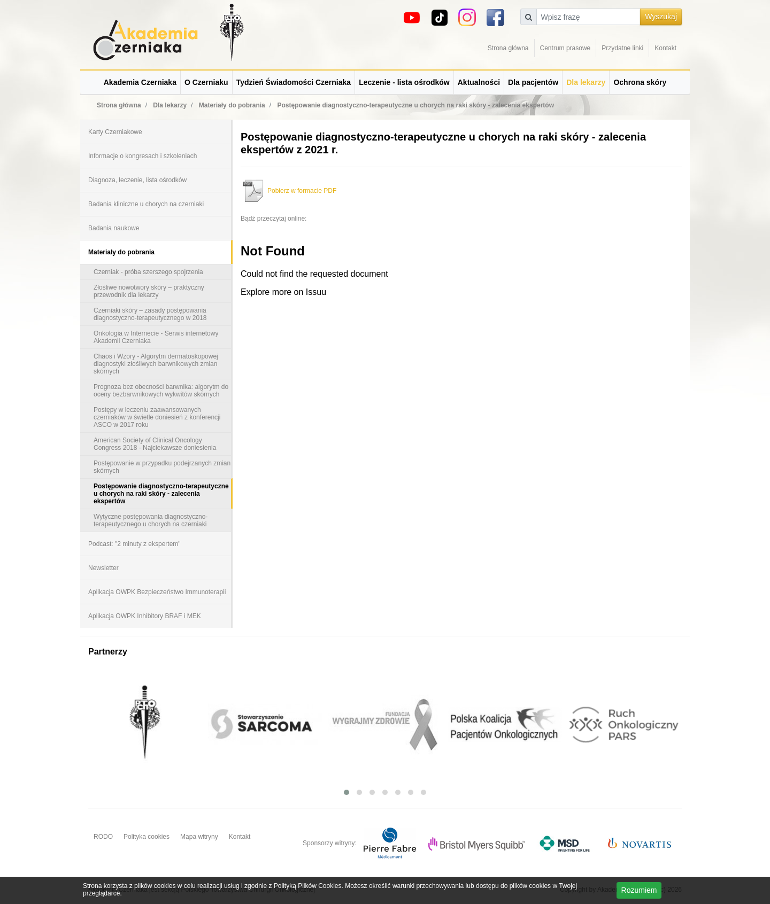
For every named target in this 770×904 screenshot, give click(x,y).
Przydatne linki (622, 48)
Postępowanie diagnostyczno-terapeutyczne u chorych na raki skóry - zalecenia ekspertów (161, 493)
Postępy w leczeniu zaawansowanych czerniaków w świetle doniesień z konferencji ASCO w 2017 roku (157, 417)
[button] (346, 792)
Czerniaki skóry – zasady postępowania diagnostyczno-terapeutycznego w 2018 (150, 314)
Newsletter (103, 568)
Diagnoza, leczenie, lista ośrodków (137, 180)
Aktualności (479, 82)
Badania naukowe (113, 228)
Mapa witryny (199, 836)
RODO (103, 836)
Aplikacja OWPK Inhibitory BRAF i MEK (144, 616)
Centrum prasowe (565, 48)
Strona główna (508, 48)
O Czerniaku (206, 82)
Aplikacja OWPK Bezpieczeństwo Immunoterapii (157, 592)
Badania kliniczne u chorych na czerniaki (146, 204)
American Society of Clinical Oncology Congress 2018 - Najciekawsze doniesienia (155, 444)
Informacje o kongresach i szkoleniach (142, 156)
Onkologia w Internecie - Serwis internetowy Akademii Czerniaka (156, 337)
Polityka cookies (147, 836)
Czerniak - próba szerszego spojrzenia (148, 272)
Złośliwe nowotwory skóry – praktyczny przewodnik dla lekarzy (149, 291)
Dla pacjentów (533, 82)
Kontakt (665, 48)
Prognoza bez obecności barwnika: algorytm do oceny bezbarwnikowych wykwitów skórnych (161, 390)
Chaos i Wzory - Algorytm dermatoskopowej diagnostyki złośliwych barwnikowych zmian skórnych (156, 364)
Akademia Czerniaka (140, 82)
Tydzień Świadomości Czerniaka (293, 82)
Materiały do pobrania (121, 252)
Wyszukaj (661, 16)
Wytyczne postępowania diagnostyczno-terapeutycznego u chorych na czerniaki (150, 520)
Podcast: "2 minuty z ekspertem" (134, 544)
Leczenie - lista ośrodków (404, 82)
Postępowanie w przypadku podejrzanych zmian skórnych (162, 466)
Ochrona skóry (639, 82)
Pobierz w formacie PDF (288, 190)
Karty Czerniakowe (115, 132)
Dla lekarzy (585, 82)
